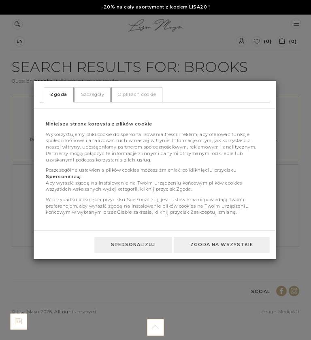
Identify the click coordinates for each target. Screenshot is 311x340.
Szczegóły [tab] (92, 94)
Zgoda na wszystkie (221, 244)
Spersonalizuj (133, 244)
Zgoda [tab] (58, 94)
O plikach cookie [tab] (137, 94)
